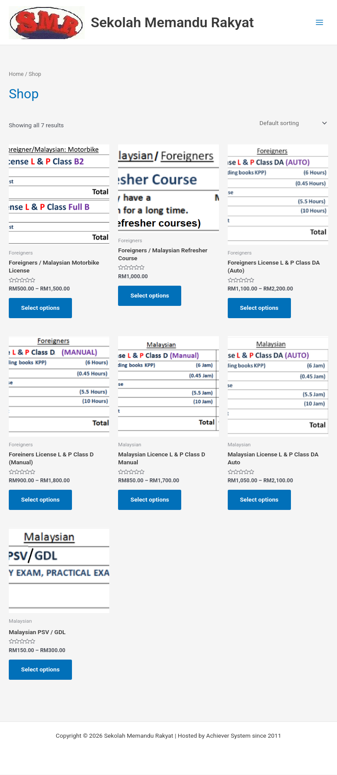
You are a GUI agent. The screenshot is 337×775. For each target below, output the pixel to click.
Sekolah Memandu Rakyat (172, 22)
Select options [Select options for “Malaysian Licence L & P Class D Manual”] (149, 499)
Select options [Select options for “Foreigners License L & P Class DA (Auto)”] (259, 307)
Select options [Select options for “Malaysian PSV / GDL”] (40, 669)
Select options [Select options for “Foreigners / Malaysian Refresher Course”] (149, 295)
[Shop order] (292, 122)
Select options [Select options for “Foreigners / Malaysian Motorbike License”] (40, 307)
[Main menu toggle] (319, 22)
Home (16, 74)
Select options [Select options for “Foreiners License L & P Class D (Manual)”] (40, 499)
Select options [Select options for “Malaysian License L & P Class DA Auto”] (259, 499)
